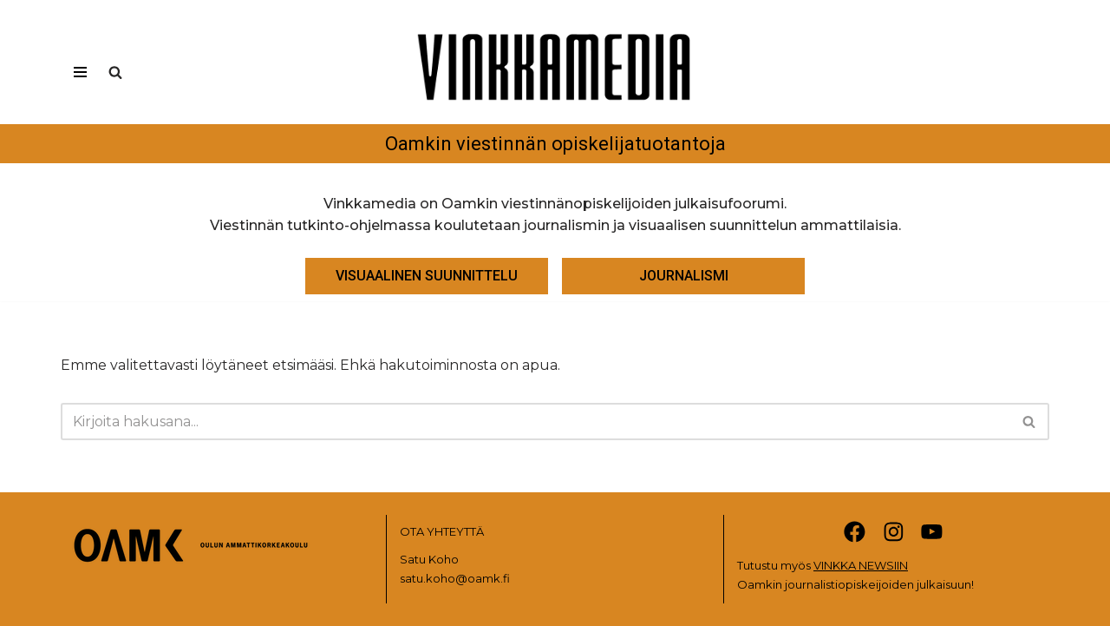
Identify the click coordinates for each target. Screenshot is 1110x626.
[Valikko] (80, 72)
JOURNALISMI (683, 275)
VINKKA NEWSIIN (860, 565)
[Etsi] (115, 72)
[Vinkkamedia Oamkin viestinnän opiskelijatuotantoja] (555, 89)
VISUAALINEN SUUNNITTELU (427, 275)
